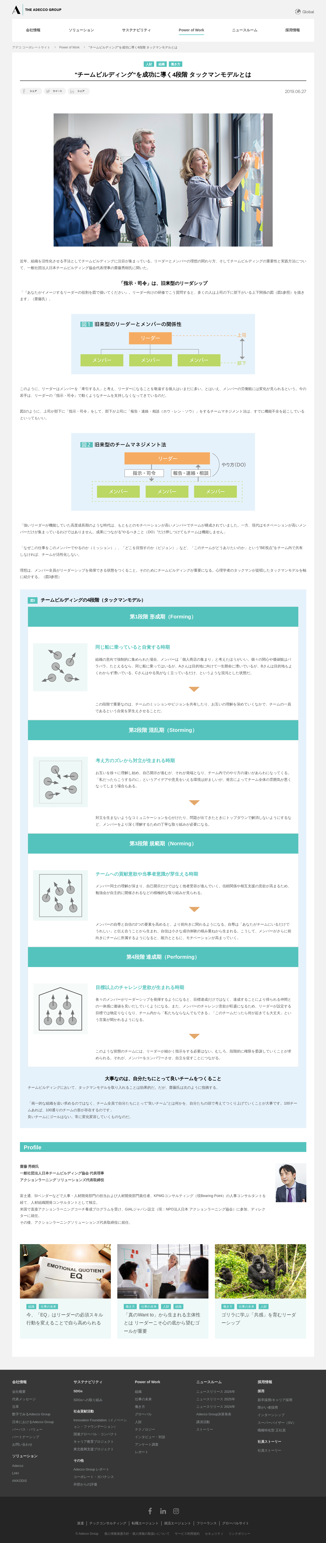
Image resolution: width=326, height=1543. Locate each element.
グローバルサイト (235, 1523)
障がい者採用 (268, 1407)
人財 (138, 1422)
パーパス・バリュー (27, 1429)
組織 (138, 1392)
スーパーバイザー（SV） (277, 1423)
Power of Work (69, 47)
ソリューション (25, 1456)
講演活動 (203, 1422)
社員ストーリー (269, 1450)
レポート (141, 1452)
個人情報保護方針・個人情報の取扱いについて (137, 1533)
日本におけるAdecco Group (33, 1422)
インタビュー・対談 (150, 1437)
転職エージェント (145, 1523)
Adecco (17, 1466)
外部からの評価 (85, 1484)
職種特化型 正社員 (272, 1430)
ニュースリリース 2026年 (215, 1392)
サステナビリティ (88, 1382)
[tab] (33, 30)
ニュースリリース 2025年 (215, 1399)
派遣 (80, 1523)
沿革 (15, 1407)
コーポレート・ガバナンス (94, 1477)
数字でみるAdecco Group (31, 1414)
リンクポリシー (239, 1533)
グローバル (143, 1414)
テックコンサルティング (107, 1523)
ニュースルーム (209, 1382)
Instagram (176, 1511)
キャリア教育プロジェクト (94, 1442)
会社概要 (19, 1392)
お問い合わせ (22, 1444)
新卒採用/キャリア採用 (275, 1400)
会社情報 (19, 1382)
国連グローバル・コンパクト (95, 1434)
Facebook (150, 1511)
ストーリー (204, 1429)
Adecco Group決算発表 (213, 1414)
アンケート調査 (146, 1444)
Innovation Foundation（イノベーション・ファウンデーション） (100, 1423)
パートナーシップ (25, 1437)
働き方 (140, 1407)
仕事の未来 (143, 1399)
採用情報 (265, 1382)
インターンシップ (271, 1415)
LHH (15, 1473)
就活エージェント (177, 1523)
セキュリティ (214, 1533)
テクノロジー (145, 1429)
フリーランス (207, 1523)
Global (308, 12)
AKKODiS (19, 1481)
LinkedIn (163, 1511)
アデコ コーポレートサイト (31, 47)
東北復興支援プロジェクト (94, 1449)
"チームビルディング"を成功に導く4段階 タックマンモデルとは (133, 47)
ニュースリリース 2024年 (215, 1407)
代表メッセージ (24, 1399)
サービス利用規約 (187, 1533)
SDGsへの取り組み (88, 1400)
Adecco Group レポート (92, 1469)
